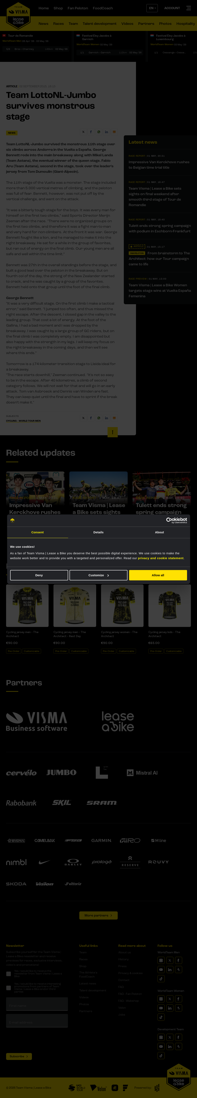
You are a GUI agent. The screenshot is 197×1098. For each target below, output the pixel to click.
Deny (39, 575)
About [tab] (159, 532)
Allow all (158, 575)
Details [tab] (99, 532)
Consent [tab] (37, 532)
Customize (98, 575)
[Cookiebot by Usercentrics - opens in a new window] (169, 520)
